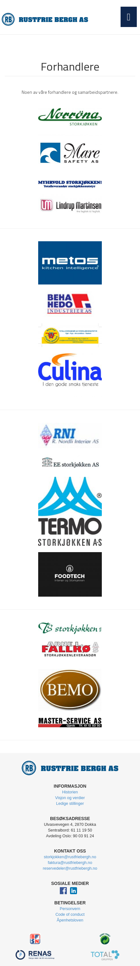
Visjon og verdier (70, 798)
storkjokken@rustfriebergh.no (70, 857)
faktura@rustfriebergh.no (70, 862)
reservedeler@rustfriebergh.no (70, 868)
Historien (70, 792)
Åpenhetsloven (70, 920)
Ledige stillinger (70, 803)
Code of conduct (70, 914)
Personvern (70, 909)
